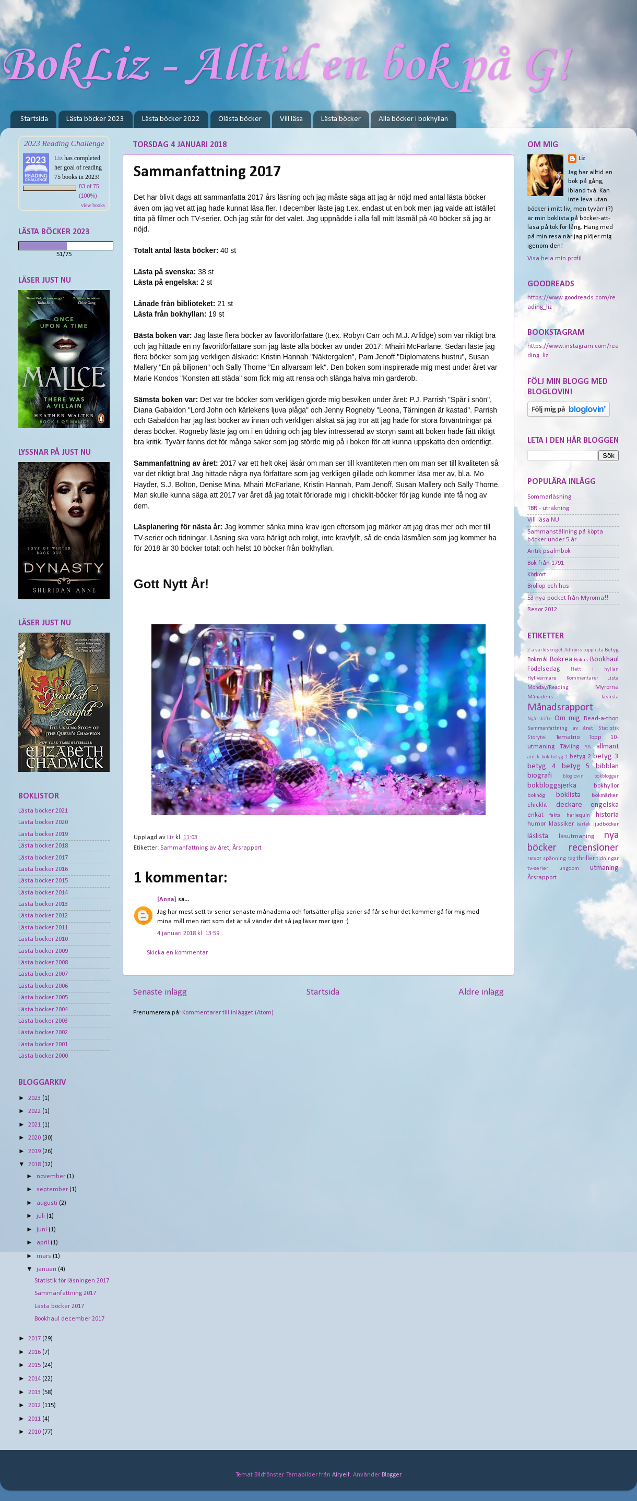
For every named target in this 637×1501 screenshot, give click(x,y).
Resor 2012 (542, 610)
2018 (35, 1164)
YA (588, 747)
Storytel (537, 737)
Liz (58, 158)
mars (45, 1256)
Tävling (569, 747)
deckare (569, 805)
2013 (35, 1392)
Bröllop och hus (548, 586)
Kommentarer (582, 678)
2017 (35, 1339)
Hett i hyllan (595, 669)
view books (93, 205)
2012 (35, 1405)
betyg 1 (559, 757)
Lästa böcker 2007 (43, 974)
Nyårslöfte (539, 719)
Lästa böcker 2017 (43, 858)
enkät (535, 815)
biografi (539, 776)
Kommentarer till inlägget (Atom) (228, 1013)
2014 (35, 1379)
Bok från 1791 (545, 563)
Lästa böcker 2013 (43, 904)
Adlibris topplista (584, 650)
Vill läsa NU (543, 520)
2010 (35, 1432)
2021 (35, 1125)
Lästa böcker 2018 (43, 846)
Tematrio (568, 737)
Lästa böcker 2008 (43, 963)
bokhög (536, 795)
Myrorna (607, 687)
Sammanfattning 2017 (65, 1293)
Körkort (536, 575)
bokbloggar (606, 776)
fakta (555, 815)
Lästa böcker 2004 (43, 1010)
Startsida (34, 119)
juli (41, 1216)
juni (43, 1230)
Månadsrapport (560, 708)
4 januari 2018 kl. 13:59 (188, 933)
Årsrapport (247, 848)
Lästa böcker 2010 (43, 939)
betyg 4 (541, 766)
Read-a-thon (601, 719)
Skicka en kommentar (177, 953)
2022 (35, 1111)
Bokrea (561, 659)
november (52, 1176)
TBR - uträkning (548, 508)
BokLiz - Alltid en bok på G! (285, 66)
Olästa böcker (240, 119)
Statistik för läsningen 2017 (71, 1281)
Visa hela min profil (554, 259)
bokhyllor (606, 786)
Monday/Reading (548, 687)
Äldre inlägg (481, 992)
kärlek (583, 824)
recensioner (594, 848)
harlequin (578, 815)
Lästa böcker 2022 (171, 119)
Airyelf (341, 1475)
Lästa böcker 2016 (43, 869)
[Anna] (166, 900)
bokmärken (605, 795)
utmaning (604, 868)
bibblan (607, 766)
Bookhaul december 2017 (69, 1319)
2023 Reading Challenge (64, 143)
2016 (35, 1352)
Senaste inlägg (160, 992)
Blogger (391, 1475)
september (53, 1190)
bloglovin (573, 776)
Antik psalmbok (549, 551)
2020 (35, 1138)
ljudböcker (606, 824)
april (44, 1243)
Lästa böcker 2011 (43, 928)
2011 (35, 1419)
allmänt (607, 746)
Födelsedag (543, 669)
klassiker (561, 824)
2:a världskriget (545, 650)
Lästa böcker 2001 (43, 1045)
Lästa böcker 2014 (43, 893)
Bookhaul (604, 659)
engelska (605, 805)
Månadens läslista (573, 697)
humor (536, 824)
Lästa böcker (341, 119)
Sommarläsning (549, 497)
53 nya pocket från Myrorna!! (567, 598)
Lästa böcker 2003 (43, 1021)
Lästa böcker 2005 (43, 998)
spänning (554, 858)
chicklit (537, 805)
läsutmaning (576, 836)
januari (47, 1269)
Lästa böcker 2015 (43, 881)
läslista (537, 836)
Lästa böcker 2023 (95, 119)
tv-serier (537, 868)
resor (534, 858)
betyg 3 (606, 756)
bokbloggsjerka (551, 786)
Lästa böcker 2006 (43, 986)
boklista (568, 795)
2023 (35, 1098)
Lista (613, 678)
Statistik (608, 728)
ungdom (569, 868)
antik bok (538, 757)
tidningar (607, 858)
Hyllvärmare (542, 678)
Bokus (581, 660)
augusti (48, 1203)
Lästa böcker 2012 (43, 916)
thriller (585, 858)
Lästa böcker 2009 (43, 951)
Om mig (568, 718)
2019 (35, 1151)
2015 (35, 1365)
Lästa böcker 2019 (43, 834)
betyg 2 (580, 757)
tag (571, 859)
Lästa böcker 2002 (43, 1033)
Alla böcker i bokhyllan (413, 119)
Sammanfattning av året (194, 848)
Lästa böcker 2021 (43, 811)
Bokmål (537, 660)
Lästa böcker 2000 (43, 1056)
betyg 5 (576, 766)
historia (607, 815)
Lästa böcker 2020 (43, 822)
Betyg (612, 650)
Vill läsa (291, 119)
